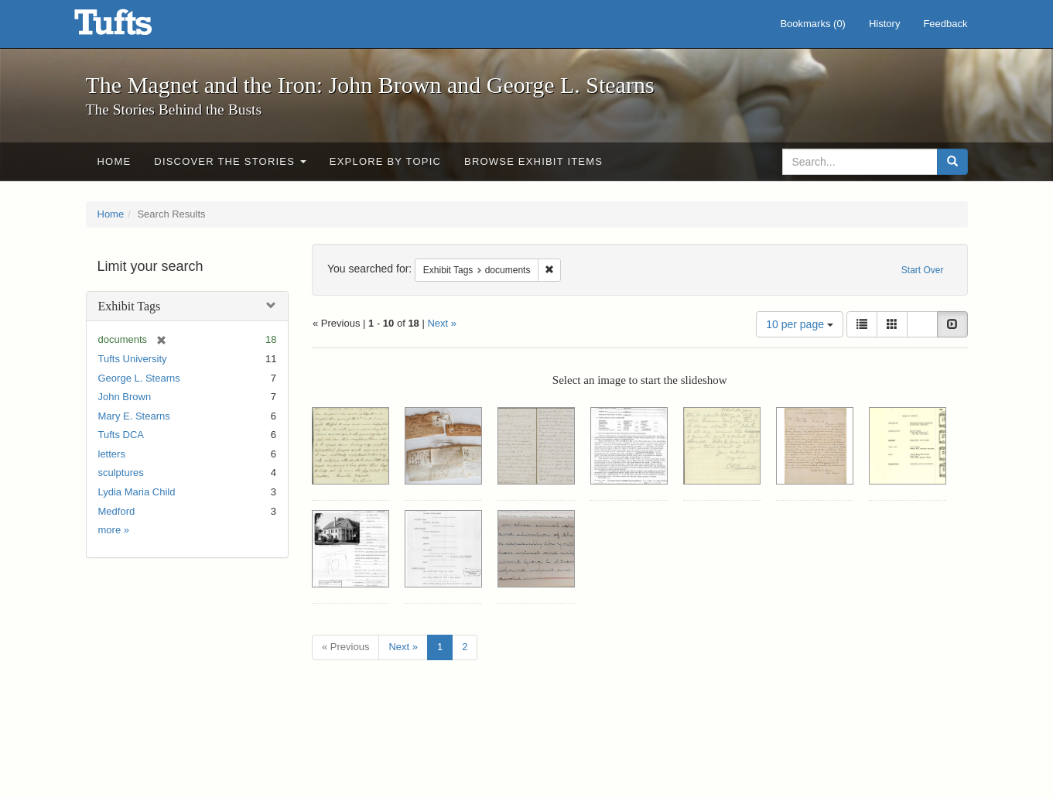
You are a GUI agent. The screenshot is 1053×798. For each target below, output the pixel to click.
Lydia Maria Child (137, 492)
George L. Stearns (139, 378)
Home (114, 161)
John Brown (125, 396)
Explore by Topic (385, 161)
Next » (441, 323)
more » (113, 530)
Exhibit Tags (129, 306)
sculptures (121, 472)
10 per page (799, 324)
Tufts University (132, 359)
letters (111, 454)
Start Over (922, 270)
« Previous (345, 646)
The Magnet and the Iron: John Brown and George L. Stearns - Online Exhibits (132, 27)
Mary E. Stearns (134, 416)
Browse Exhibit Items (533, 161)
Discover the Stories (230, 161)
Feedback (945, 23)
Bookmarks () (813, 23)
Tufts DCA (121, 434)
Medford (116, 511)
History (884, 23)
